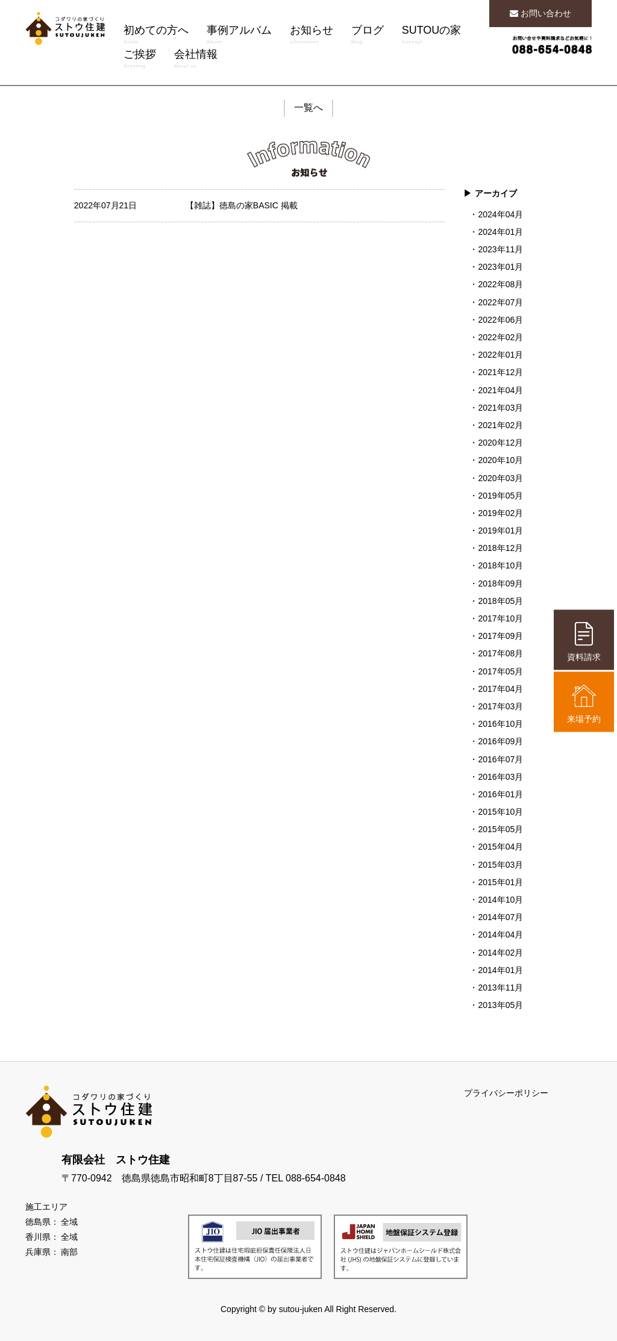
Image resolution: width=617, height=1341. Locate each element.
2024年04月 (500, 214)
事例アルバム (239, 36)
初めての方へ (156, 36)
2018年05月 (500, 601)
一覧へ (308, 107)
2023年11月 (500, 249)
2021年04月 (500, 390)
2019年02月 (500, 513)
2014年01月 (500, 970)
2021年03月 (500, 407)
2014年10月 (500, 899)
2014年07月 (500, 917)
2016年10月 (500, 724)
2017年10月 (500, 618)
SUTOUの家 (432, 36)
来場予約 (584, 703)
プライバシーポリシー (506, 1093)
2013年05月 (500, 1005)
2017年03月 (500, 706)
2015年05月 (500, 829)
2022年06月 (500, 320)
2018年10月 (500, 565)
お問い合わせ (540, 13)
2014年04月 (500, 934)
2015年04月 (500, 846)
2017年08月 (500, 653)
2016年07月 (500, 759)
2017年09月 (500, 636)
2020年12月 (500, 442)
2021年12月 (500, 372)
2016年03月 (500, 777)
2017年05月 (500, 671)
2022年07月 (500, 302)
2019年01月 (500, 530)
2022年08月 (500, 284)
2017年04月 (500, 689)
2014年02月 (500, 952)
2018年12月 (500, 548)
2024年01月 (500, 232)
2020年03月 (500, 478)
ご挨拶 (140, 60)
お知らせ (311, 36)
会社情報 (196, 60)
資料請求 (584, 641)
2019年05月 (500, 495)
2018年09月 (500, 583)
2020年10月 (500, 460)
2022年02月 (500, 337)
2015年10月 (500, 812)
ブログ (367, 36)
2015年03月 (500, 865)
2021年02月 (500, 425)
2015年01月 (500, 882)
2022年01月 (500, 354)
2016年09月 (500, 741)
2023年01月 (500, 267)
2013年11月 (500, 987)
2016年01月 (500, 794)
